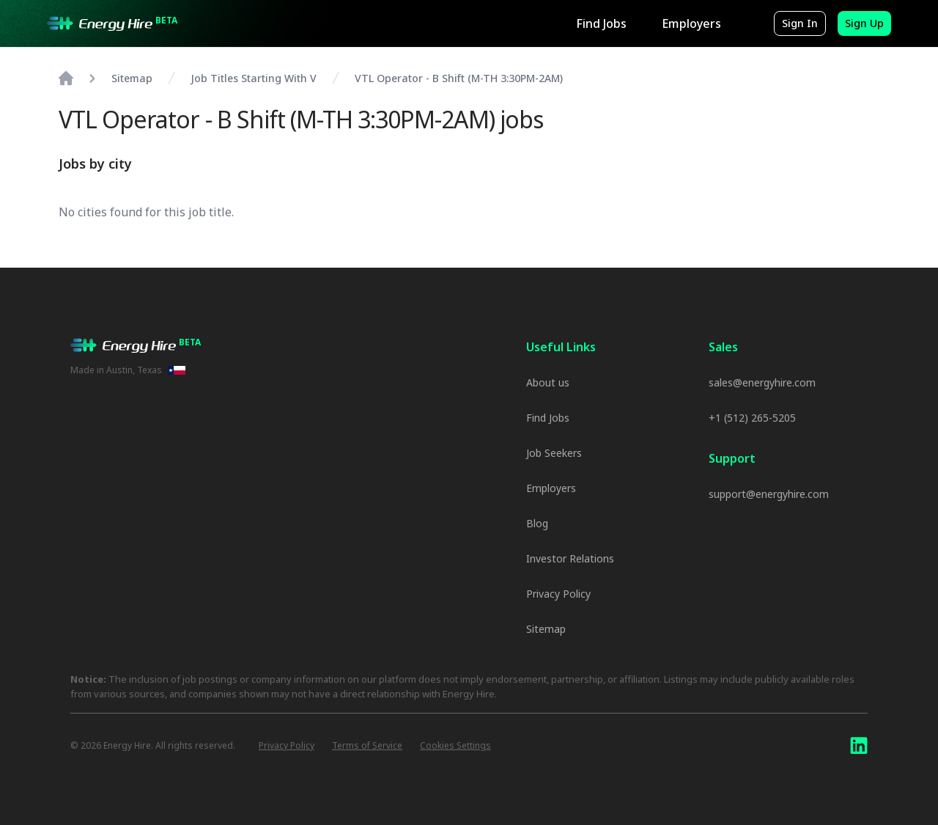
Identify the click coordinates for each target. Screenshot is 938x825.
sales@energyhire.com (762, 382)
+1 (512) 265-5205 (752, 418)
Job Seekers (554, 453)
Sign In (800, 23)
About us (547, 382)
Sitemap (546, 629)
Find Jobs (601, 23)
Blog (537, 523)
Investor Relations (570, 558)
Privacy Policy (558, 594)
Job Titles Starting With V (254, 78)
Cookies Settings (455, 746)
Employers (691, 23)
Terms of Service (367, 746)
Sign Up (864, 23)
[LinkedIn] (859, 746)
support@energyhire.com (769, 494)
